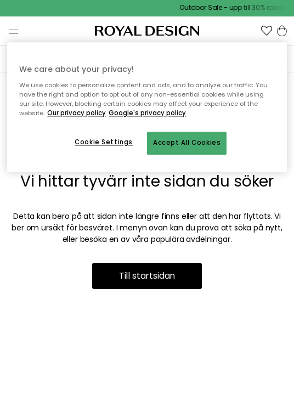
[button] (266, 30)
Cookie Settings (104, 142)
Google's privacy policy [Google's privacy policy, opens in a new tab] (147, 113)
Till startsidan (147, 275)
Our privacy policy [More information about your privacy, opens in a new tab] (76, 113)
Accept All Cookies (186, 142)
